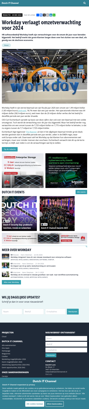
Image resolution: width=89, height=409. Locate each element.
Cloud (4, 336)
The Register (31, 132)
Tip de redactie (10, 149)
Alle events (81, 192)
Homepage (6, 351)
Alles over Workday (11, 282)
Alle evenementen (9, 345)
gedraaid (22, 110)
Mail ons (48, 374)
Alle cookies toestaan (34, 404)
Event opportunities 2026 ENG (13, 367)
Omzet (6, 45)
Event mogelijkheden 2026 (12, 362)
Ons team (5, 348)
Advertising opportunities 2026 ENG (16, 365)
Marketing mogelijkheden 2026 (14, 359)
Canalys (5, 376)
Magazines (6, 354)
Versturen (72, 311)
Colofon (5, 356)
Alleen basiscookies (54, 404)
